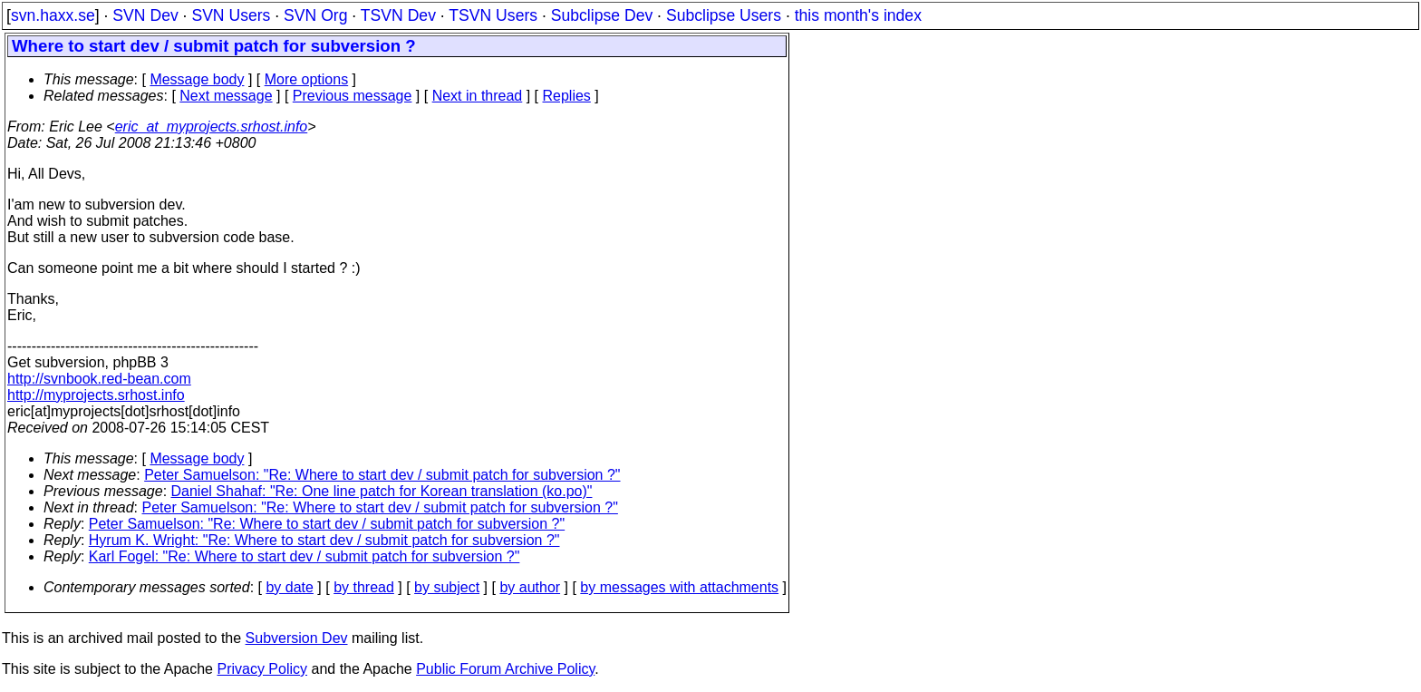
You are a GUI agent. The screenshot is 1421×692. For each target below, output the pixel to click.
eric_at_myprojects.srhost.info (211, 126)
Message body (197, 79)
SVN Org (315, 15)
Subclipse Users (723, 15)
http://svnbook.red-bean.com (99, 378)
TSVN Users (493, 15)
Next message (225, 95)
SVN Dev (145, 15)
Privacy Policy (262, 669)
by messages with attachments (679, 587)
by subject (446, 587)
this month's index (858, 15)
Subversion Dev (297, 638)
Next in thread (477, 95)
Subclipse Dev (601, 15)
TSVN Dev (398, 15)
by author (529, 587)
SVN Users (230, 15)
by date (289, 587)
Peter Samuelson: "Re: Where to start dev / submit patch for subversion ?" (382, 474)
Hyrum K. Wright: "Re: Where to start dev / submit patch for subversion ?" (324, 540)
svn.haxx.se (53, 15)
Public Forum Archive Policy (505, 669)
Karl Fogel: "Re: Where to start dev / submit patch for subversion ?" (304, 556)
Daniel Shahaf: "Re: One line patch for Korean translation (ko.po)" (382, 491)
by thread (364, 587)
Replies (567, 95)
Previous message (352, 95)
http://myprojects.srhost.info (96, 395)
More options (307, 79)
